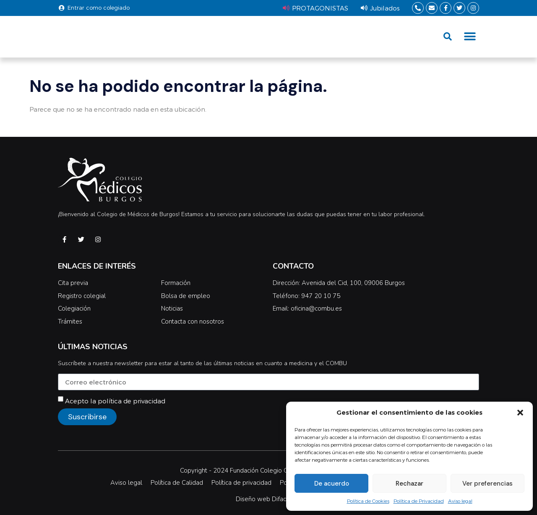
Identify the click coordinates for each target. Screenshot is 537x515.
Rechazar (409, 483)
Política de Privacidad (419, 501)
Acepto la (115, 401)
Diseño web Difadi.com (269, 499)
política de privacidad (131, 401)
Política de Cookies (368, 501)
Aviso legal (460, 501)
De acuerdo (331, 483)
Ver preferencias (487, 483)
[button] (520, 412)
